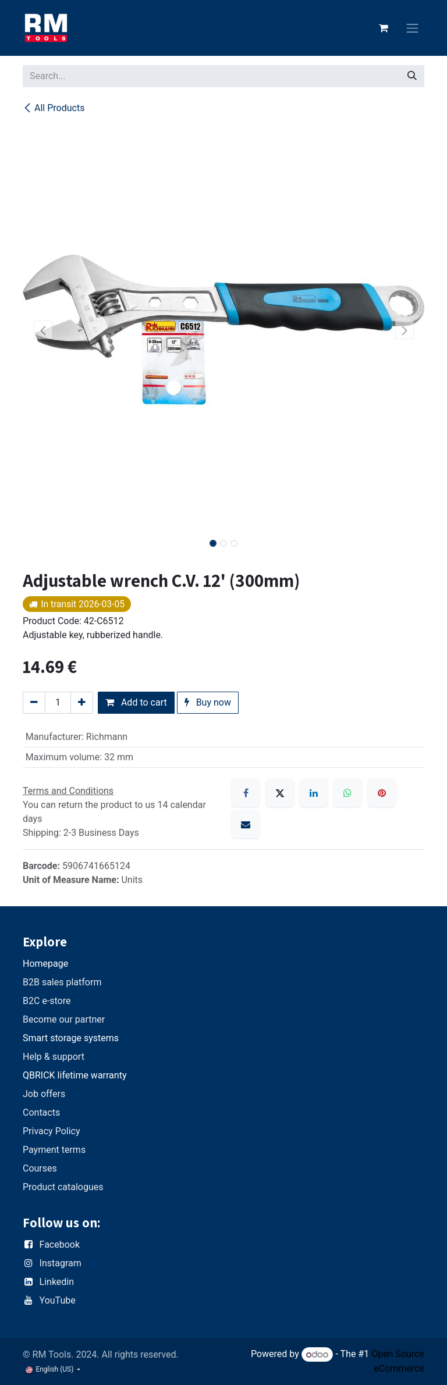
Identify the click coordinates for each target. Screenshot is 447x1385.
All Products (53, 107)
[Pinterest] (382, 793)
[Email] (246, 824)
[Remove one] (34, 703)
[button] (43, 330)
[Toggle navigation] (412, 28)
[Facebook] (246, 793)
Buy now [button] (208, 702)
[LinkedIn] (314, 793)
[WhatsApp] (347, 793)
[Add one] (81, 703)
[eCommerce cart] (383, 28)
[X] (280, 793)
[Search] (412, 76)
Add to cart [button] (136, 702)
